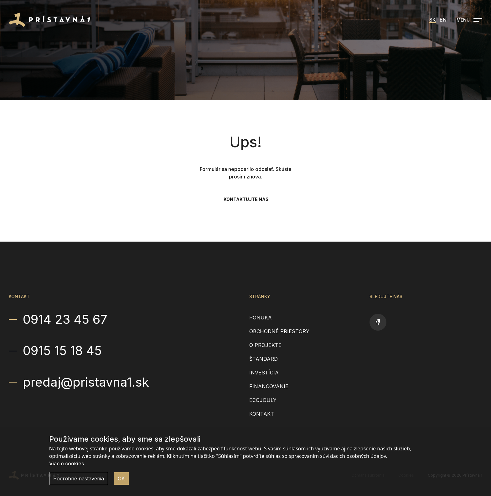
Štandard (263, 359)
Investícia (264, 372)
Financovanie (268, 386)
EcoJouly (263, 400)
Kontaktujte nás (246, 199)
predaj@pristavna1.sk (86, 382)
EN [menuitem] (443, 20)
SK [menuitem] (432, 20)
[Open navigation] (469, 20)
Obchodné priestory (279, 331)
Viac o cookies (66, 463)
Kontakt (261, 414)
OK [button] (121, 478)
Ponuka (260, 317)
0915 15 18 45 (62, 350)
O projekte (265, 345)
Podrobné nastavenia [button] (78, 478)
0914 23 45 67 (65, 319)
